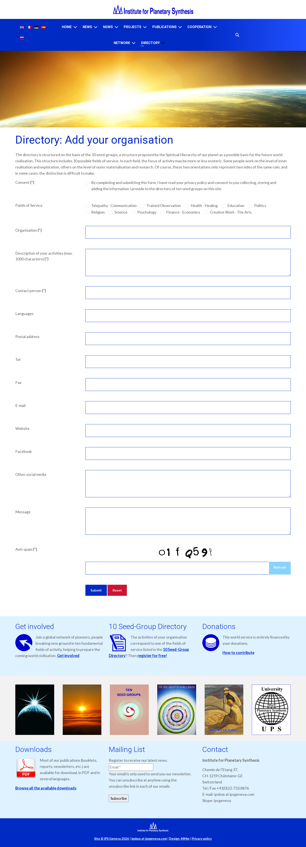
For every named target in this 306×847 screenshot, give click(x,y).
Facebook (23, 451)
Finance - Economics (183, 212)
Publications (164, 27)
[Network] (133, 43)
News (87, 27)
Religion (98, 212)
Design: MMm (179, 838)
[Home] (75, 27)
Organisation (28, 230)
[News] (95, 27)
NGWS (108, 27)
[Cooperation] (215, 27)
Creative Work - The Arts (231, 212)
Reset (117, 590)
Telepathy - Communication (114, 205)
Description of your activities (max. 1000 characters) (44, 256)
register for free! (152, 655)
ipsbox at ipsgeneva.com (149, 838)
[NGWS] (116, 27)
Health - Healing (204, 205)
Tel (17, 359)
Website (22, 428)
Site (111, 838)
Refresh (279, 567)
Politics (260, 205)
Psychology (146, 212)
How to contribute (238, 652)
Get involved (68, 655)
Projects (132, 27)
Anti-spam (26, 549)
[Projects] (145, 27)
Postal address (27, 336)
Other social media (30, 474)
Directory (150, 43)
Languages (24, 313)
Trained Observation (163, 205)
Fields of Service (28, 205)
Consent (24, 182)
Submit (96, 590)
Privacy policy (202, 838)
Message (23, 511)
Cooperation (199, 27)
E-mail (20, 405)
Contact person (30, 290)
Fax (18, 382)
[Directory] (163, 43)
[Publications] (180, 27)
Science (121, 212)
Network (122, 43)
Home (67, 27)
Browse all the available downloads (45, 788)
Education (235, 205)
